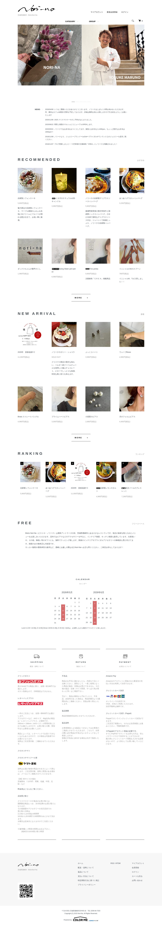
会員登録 (135, 868)
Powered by (81, 919)
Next (140, 472)
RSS (112, 863)
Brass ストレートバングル (28, 417)
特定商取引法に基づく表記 (88, 880)
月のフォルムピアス (127, 417)
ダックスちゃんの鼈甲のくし (29, 269)
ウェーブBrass (125, 352)
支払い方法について (86, 876)
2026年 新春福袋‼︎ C (26, 352)
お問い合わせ (137, 880)
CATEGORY (70, 21)
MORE (78, 298)
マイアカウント (97, 12)
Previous (22, 472)
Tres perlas (91, 269)
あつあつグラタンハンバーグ (130, 198)
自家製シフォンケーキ (26, 198)
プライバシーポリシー (87, 885)
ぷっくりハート (91, 352)
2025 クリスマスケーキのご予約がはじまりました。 (73, 120)
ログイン (124, 12)
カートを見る (137, 876)
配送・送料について (86, 868)
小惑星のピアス (91, 417)
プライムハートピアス (60, 417)
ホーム (80, 863)
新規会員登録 (112, 12)
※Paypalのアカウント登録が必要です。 (122, 731)
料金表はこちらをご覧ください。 (31, 789)
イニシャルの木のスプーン (130, 269)
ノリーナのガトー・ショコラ (63, 352)
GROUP (92, 21)
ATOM (118, 863)
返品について (83, 872)
